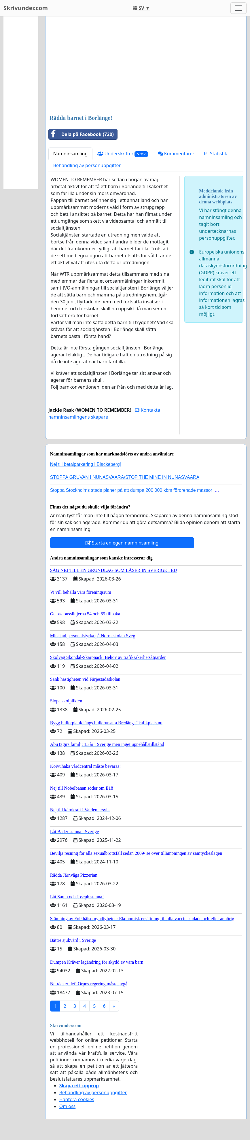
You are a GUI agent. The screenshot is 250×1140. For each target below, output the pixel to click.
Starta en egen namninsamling (122, 543)
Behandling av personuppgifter (87, 165)
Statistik (215, 153)
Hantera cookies (76, 1099)
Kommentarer (176, 153)
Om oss (67, 1106)
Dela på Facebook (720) (81, 134)
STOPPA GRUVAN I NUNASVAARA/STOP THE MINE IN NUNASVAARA (125, 477)
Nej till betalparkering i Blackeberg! (85, 464)
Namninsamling (70, 153)
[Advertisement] (145, 66)
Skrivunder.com (25, 8)
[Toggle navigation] (238, 8)
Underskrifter (122, 153)
